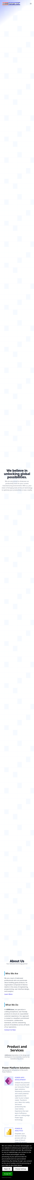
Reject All (7, 1169)
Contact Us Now (10, 1030)
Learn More (8, 994)
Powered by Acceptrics (6, 1177)
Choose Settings (20, 1169)
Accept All (7, 1174)
